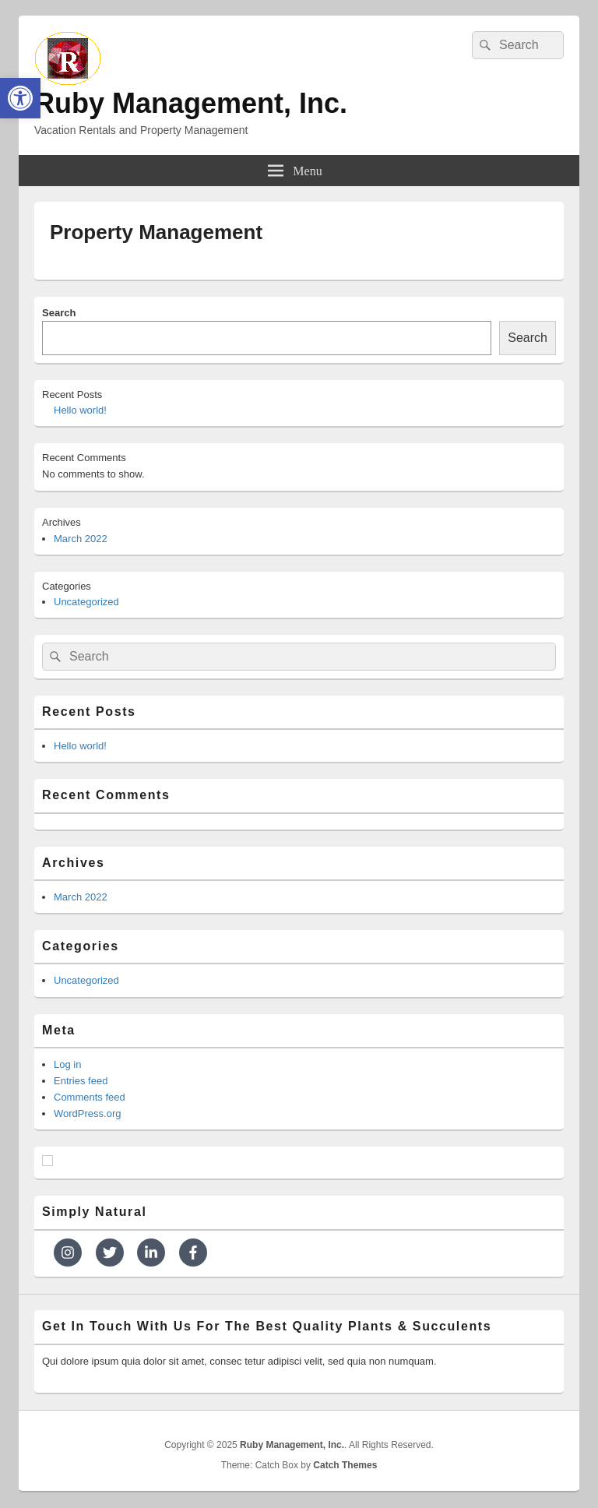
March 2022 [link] (80, 538)
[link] (20, 98)
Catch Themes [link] (345, 1465)
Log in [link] (67, 1064)
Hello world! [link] (80, 410)
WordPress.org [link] (87, 1113)
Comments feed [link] (89, 1097)
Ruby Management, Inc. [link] (190, 103)
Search (59, 313)
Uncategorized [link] (86, 602)
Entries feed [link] (80, 1081)
